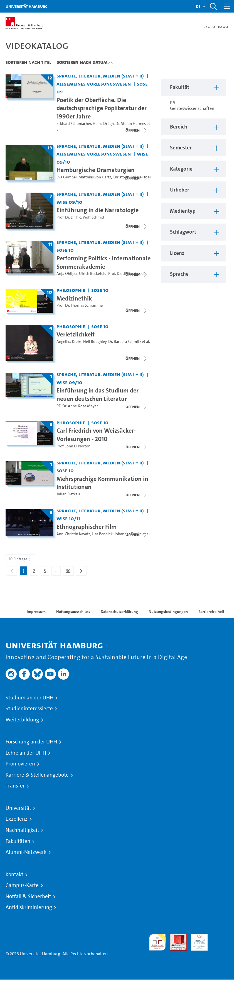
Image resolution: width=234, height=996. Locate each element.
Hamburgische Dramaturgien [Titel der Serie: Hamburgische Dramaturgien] (95, 170)
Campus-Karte (22, 885)
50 (69, 571)
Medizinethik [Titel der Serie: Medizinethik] (74, 298)
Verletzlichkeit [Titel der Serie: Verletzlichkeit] (75, 334)
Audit (175, 937)
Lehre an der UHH (26, 753)
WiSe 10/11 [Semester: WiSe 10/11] (68, 518)
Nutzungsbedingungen (168, 611)
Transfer (15, 785)
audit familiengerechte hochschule (157, 942)
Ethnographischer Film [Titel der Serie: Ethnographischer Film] (86, 526)
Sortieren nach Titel (28, 62)
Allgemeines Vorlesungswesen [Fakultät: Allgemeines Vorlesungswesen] (93, 83)
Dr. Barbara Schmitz (124, 341)
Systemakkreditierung (220, 937)
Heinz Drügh (103, 123)
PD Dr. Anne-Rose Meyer (77, 406)
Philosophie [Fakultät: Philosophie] (70, 290)
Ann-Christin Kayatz (73, 534)
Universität (18, 808)
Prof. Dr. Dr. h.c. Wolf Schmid (80, 217)
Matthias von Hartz (94, 177)
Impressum (36, 611)
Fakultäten (18, 841)
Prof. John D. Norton (73, 446)
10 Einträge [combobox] (20, 559)
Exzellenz (17, 819)
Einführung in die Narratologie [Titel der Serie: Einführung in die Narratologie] (97, 210)
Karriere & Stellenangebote (37, 775)
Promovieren (20, 763)
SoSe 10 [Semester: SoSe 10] (65, 249)
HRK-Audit (196, 940)
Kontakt (14, 874)
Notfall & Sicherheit (28, 896)
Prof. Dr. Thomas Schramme (79, 305)
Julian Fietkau (68, 494)
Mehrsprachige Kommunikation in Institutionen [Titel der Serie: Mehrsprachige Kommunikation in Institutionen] (102, 482)
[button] (198, 6)
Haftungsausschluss (73, 611)
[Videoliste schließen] (136, 130)
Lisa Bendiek (102, 534)
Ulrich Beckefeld (93, 273)
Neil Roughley (95, 341)
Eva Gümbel (66, 177)
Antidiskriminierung (29, 907)
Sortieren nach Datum (82, 62)
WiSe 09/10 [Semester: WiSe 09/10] (69, 201)
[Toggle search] (213, 6)
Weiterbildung (22, 719)
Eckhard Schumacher (73, 123)
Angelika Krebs (69, 341)
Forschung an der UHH (31, 741)
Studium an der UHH (29, 697)
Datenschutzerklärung (119, 611)
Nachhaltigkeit (22, 830)
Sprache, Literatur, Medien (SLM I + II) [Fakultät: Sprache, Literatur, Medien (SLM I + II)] (100, 75)
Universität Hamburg (27, 6)
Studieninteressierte (29, 708)
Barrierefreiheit (211, 611)
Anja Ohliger (66, 273)
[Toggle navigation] (227, 6)
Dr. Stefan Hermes (130, 123)
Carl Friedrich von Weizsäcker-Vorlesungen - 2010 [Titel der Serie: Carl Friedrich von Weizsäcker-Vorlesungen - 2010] (96, 434)
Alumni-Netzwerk (26, 852)
